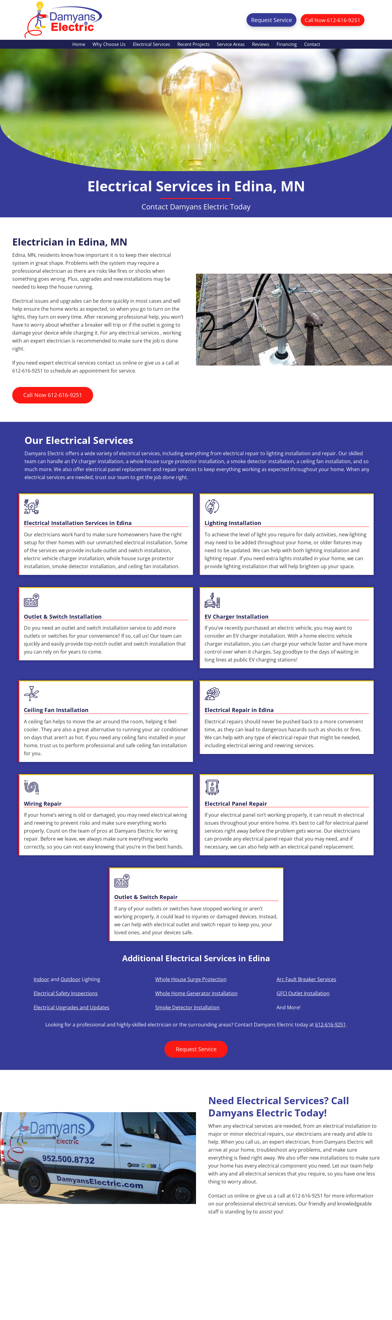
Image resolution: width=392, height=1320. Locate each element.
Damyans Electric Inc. (63, 20)
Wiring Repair (43, 803)
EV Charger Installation (237, 616)
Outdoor (71, 979)
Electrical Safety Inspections (66, 993)
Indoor (41, 979)
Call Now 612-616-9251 (330, 20)
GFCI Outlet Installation (303, 993)
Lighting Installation (233, 523)
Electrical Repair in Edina (239, 710)
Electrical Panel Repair (236, 803)
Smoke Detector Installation (187, 1007)
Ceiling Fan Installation (56, 710)
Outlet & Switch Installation (63, 616)
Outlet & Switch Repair (146, 897)
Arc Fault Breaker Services (306, 979)
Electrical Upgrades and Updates (71, 1007)
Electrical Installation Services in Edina (78, 523)
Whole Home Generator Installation (196, 993)
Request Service (267, 20)
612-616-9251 (330, 1024)
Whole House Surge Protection (191, 979)
